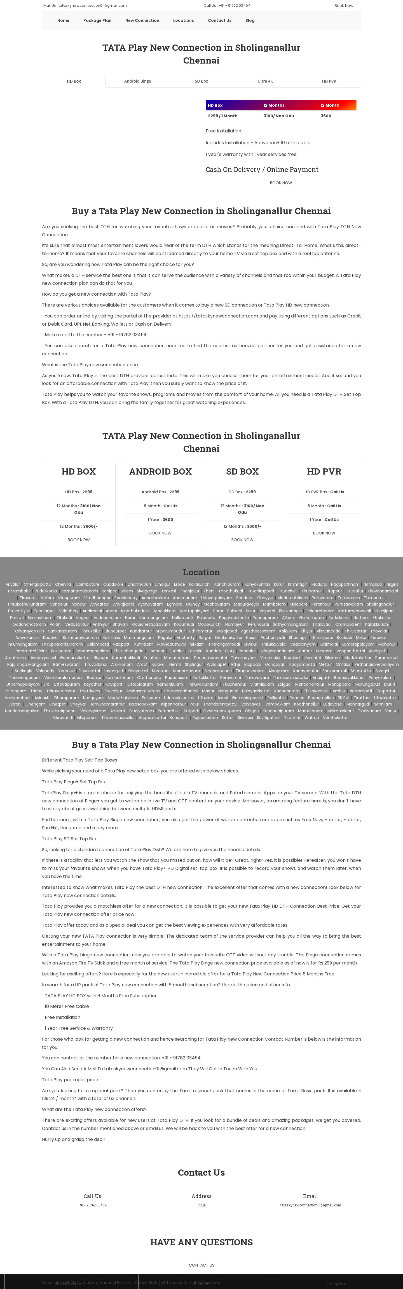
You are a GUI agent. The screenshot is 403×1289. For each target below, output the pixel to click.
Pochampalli (273, 637)
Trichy (36, 691)
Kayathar (93, 684)
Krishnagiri (298, 584)
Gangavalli (275, 664)
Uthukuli (206, 697)
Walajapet (217, 664)
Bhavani (120, 624)
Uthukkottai (385, 697)
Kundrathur (141, 631)
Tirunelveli (287, 591)
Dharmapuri (139, 584)
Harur (130, 617)
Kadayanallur (305, 671)
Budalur (94, 677)
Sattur (228, 717)
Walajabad (226, 631)
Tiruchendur (234, 684)
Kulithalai (111, 637)
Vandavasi (251, 704)
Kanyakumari (257, 584)
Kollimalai (329, 644)
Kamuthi (312, 657)
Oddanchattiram (29, 624)
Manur (208, 691)
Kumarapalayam (358, 644)
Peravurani (230, 677)
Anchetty (186, 637)
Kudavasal (333, 704)
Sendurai (244, 598)
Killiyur (307, 631)
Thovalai (378, 631)
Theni (208, 591)
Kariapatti (179, 717)
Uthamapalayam (23, 684)
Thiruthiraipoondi (59, 711)
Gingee (252, 711)
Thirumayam (243, 657)
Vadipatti (121, 644)
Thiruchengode (129, 651)
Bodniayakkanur (349, 677)
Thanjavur (190, 591)
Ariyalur (13, 584)
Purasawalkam (349, 604)
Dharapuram (66, 697)
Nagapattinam (345, 584)
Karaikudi (160, 671)
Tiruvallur (355, 591)
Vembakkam (277, 704)
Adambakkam (155, 598)
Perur (218, 611)
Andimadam (185, 598)
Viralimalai (270, 657)
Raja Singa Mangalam (28, 664)
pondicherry (126, 598)
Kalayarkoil (138, 671)
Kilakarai (333, 657)
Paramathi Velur (31, 651)
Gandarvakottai (75, 657)
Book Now (344, 5)
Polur (194, 704)
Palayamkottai (256, 691)
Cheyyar (78, 704)
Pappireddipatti (234, 617)
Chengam (35, 704)
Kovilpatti (114, 684)
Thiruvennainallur (118, 717)
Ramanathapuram (80, 591)
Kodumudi (184, 624)
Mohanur (387, 644)
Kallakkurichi (377, 624)
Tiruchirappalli (260, 591)
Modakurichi (209, 624)
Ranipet (109, 591)
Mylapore (299, 604)
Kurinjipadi (384, 611)
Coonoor (156, 651)
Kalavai (158, 664)
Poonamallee (321, 697)
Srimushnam (40, 617)
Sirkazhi (197, 644)
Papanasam (177, 677)
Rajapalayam (205, 717)
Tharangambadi (224, 644)
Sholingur (194, 664)
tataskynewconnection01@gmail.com (146, 1069)
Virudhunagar (97, 598)
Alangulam (278, 671)
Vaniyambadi (18, 697)
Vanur (391, 711)
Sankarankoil (334, 671)
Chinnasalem (348, 624)
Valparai (267, 611)
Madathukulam (123, 697)
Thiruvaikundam (203, 684)
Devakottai (89, 671)
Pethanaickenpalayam (377, 664)
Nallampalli (182, 617)
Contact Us (219, 20)
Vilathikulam (262, 684)
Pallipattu (277, 697)
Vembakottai (335, 717)
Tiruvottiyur (18, 611)
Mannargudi (358, 704)
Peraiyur (378, 637)
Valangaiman (93, 711)
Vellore (47, 598)
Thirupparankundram (62, 644)
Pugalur (165, 637)
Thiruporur (374, 598)
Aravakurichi (27, 637)
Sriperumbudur (170, 631)
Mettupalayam (194, 611)
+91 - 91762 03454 (127, 334)
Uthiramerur (200, 631)
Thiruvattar (355, 631)
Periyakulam (381, 677)
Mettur (325, 664)
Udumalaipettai (179, 697)
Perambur (321, 604)
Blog (250, 20)
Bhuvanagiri (290, 611)
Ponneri (297, 697)
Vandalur (58, 604)
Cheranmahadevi (181, 691)
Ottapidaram (140, 684)
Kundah (213, 651)
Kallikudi (344, 637)
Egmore (174, 604)
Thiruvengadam (24, 677)
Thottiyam (89, 691)
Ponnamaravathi (210, 657)
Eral (47, 684)
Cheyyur (265, 598)
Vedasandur (77, 624)
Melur (361, 637)
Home (63, 20)
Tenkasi (168, 591)
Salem (127, 591)
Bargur (205, 637)
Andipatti (321, 677)
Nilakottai (382, 617)
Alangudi (377, 651)
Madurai (319, 584)
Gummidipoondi (248, 697)
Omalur (343, 664)
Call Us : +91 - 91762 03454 (227, 5)
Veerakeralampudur (63, 677)
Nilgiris (392, 584)
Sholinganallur (380, 604)
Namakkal (373, 584)
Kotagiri (195, 651)
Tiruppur (334, 591)
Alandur (78, 604)
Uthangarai (322, 637)
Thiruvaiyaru (257, 677)
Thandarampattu (220, 704)
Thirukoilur (91, 631)
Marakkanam (311, 711)
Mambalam (274, 604)
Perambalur (19, 591)
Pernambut (169, 711)
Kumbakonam (119, 677)
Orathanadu (149, 677)
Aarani (15, 704)
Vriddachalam (107, 617)
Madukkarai (165, 611)
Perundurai (258, 624)
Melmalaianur (340, 711)
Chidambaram (320, 611)
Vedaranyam (303, 644)
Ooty (230, 651)
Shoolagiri (298, 637)
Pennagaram (265, 617)
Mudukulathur (358, 657)
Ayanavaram (150, 604)
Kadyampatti (302, 664)
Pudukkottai (46, 591)
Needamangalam (22, 711)
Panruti (17, 617)
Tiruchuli (292, 717)
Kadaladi (292, 657)
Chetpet (57, 704)
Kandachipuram (278, 711)
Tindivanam (369, 711)
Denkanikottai (228, 637)
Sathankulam (170, 684)
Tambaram (349, 598)
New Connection (142, 20)
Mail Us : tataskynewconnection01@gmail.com (85, 5)
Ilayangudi (114, 671)
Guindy (193, 604)
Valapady (45, 671)
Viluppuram (69, 598)
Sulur (251, 611)
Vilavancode (329, 631)
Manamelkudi (177, 657)
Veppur (83, 617)
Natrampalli (361, 691)
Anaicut (117, 711)
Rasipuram (61, 651)
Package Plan (97, 20)
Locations (183, 20)
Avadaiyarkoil (43, 657)
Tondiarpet (44, 611)
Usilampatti (98, 644)
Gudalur (176, 651)
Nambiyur (234, 624)
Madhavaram (217, 604)
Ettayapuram (67, 684)
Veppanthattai (350, 651)
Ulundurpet (115, 631)
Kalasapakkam (143, 704)
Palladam (151, 697)
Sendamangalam (93, 651)
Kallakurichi (199, 584)
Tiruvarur (28, 598)
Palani (55, 624)
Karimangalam (153, 617)
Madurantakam (293, 598)
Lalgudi (284, 684)
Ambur (339, 691)
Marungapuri (367, 684)
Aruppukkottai (152, 717)
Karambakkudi (126, 657)
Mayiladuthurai (171, 644)
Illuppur (101, 657)
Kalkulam (288, 631)
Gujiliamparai (312, 617)
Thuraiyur (113, 691)
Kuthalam (143, 644)
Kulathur (152, 657)
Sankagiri (23, 671)
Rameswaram (66, 664)
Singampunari (218, 671)
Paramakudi (387, 657)
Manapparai (340, 684)
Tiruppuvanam (250, 671)
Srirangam (16, 691)
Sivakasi (245, 717)
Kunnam (324, 651)
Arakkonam (122, 664)
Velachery (69, 611)
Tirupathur (311, 591)
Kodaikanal (339, 617)
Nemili (175, 664)
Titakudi (64, 617)
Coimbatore (87, 584)
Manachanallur (309, 684)
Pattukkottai (204, 677)
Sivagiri (382, 671)
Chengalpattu (37, 584)
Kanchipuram (227, 584)
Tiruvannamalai (382, 591)
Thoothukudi (230, 591)
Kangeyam (93, 697)
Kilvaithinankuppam (222, 711)
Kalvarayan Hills (29, 631)
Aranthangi (16, 657)
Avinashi (42, 697)
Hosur (251, 637)
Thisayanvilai (316, 691)
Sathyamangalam (290, 624)
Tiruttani (362, 697)
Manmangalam (139, 637)
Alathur (305, 651)
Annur (111, 611)
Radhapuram (287, 691)
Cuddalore (113, 584)
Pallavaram (323, 598)
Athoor (288, 617)
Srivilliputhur (268, 717)
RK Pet (344, 697)
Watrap (311, 717)
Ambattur (99, 604)
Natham (361, 617)
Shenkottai (361, 671)
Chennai (63, 584)
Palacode (206, 617)
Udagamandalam (277, 651)
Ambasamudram (143, 691)
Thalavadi (321, 624)
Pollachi (234, 611)
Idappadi (252, 664)
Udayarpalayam (216, 598)
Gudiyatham (141, 711)
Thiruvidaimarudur (291, 677)
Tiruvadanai (95, 664)
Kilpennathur (173, 704)
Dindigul (162, 584)
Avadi (222, 697)
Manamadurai (187, 671)
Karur (279, 584)
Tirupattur (385, 691)
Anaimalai (92, 611)
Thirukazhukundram (26, 604)
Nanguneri (228, 691)
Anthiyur (101, 624)
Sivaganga (147, 591)
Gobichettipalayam (151, 624)
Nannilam (383, 704)
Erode (179, 584)
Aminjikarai (123, 604)
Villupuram (87, 717)
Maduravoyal (246, 604)
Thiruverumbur (60, 691)
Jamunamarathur (107, 704)
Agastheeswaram (258, 631)
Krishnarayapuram (81, 637)
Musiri (389, 684)
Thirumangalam (22, 644)
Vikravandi (63, 717)
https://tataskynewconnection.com (218, 316)
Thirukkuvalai (273, 644)
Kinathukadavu (135, 611)
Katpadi (191, 711)
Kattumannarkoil (354, 611)
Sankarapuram (62, 631)
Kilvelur (250, 644)
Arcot (142, 664)
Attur (235, 664)
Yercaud (66, 671)
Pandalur (247, 651)
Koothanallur (306, 704)
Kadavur (51, 637)
